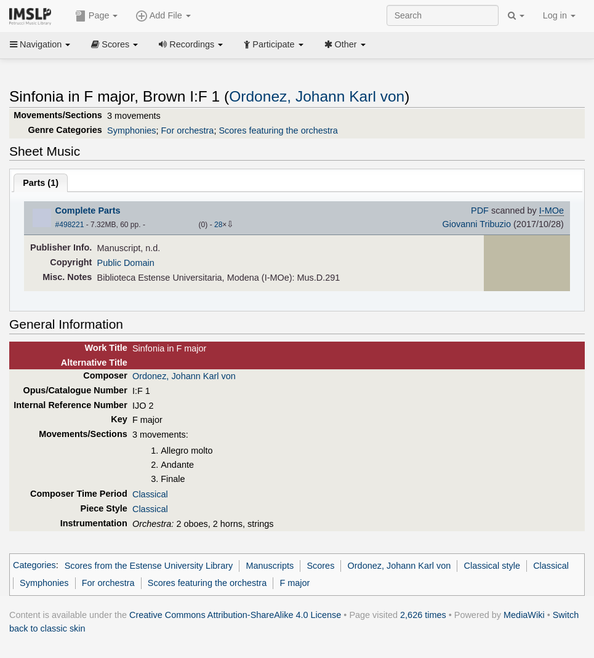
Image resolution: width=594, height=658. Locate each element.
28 (218, 224)
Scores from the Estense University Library (149, 566)
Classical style (492, 566)
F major (294, 583)
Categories (34, 566)
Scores (114, 44)
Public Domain (126, 263)
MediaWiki (524, 615)
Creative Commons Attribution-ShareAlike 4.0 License (235, 615)
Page (96, 16)
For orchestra (187, 130)
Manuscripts (270, 566)
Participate (273, 44)
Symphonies (131, 130)
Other (345, 44)
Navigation (40, 44)
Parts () (40, 183)
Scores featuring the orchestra (278, 130)
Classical (150, 494)
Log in (559, 15)
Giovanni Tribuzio (476, 224)
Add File (163, 16)
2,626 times (423, 615)
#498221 (69, 224)
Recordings (191, 44)
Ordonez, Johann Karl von (316, 96)
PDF (480, 210)
